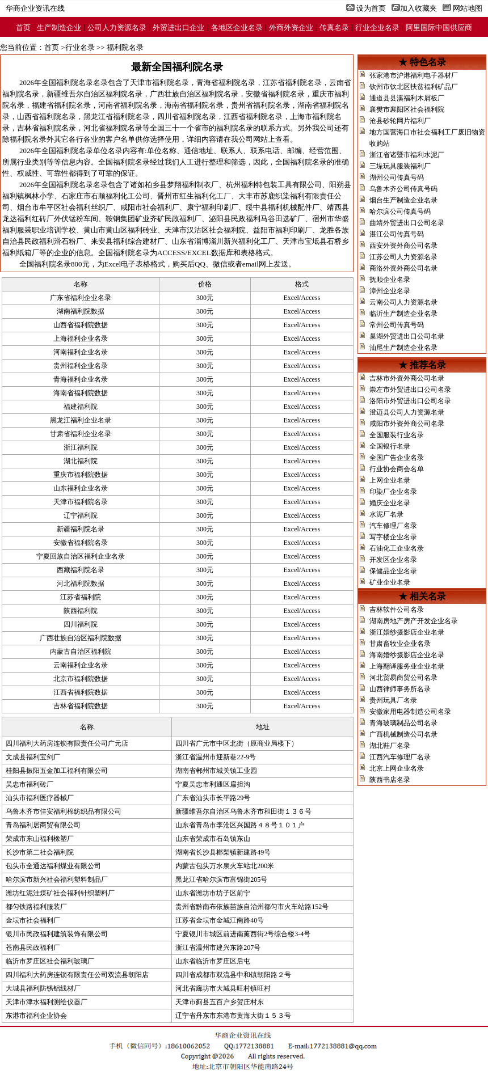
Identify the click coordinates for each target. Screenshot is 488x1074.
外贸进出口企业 (178, 27)
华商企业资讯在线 (35, 8)
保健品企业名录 (393, 571)
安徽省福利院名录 (275, 94)
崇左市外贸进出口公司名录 (410, 390)
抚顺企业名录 (389, 280)
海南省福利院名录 (194, 105)
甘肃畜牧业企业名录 (400, 644)
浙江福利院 (81, 447)
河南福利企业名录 (80, 352)
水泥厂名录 (386, 514)
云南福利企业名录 (80, 665)
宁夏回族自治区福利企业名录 (80, 556)
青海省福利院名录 (225, 82)
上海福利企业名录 (80, 339)
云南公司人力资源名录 (403, 302)
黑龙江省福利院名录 (116, 116)
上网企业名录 (389, 480)
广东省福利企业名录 (80, 298)
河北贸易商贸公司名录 (403, 678)
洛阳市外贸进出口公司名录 (410, 401)
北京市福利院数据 (80, 679)
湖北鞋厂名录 (389, 746)
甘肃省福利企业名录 (80, 434)
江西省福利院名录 (253, 116)
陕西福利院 (81, 611)
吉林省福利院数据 (80, 706)
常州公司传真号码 (396, 325)
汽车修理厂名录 (393, 526)
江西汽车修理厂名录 (400, 757)
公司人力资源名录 (116, 27)
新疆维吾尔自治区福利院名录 (94, 94)
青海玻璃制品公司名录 (403, 723)
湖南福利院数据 (80, 311)
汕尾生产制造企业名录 (403, 348)
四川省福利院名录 (186, 116)
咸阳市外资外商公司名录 (406, 424)
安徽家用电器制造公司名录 (410, 712)
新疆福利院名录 (80, 529)
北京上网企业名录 (396, 768)
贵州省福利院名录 (260, 105)
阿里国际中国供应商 (439, 27)
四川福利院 (81, 624)
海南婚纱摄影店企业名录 (406, 655)
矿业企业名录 (389, 582)
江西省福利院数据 (80, 692)
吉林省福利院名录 (46, 128)
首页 (23, 27)
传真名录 (334, 27)
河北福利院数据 (80, 583)
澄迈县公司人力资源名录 (406, 412)
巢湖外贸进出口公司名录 (406, 336)
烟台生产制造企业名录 (403, 200)
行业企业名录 (377, 27)
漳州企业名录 (389, 291)
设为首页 (371, 8)
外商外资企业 (291, 27)
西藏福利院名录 (80, 570)
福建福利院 (81, 407)
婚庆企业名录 (389, 503)
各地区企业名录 (237, 27)
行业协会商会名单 (396, 469)
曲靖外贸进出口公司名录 (406, 223)
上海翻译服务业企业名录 (406, 666)
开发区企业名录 (393, 560)
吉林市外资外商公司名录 (406, 378)
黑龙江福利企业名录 (80, 420)
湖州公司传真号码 (396, 177)
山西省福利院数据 (80, 325)
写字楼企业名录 (393, 537)
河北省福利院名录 (112, 128)
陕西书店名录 (389, 780)
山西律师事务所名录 (400, 689)
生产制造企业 (59, 27)
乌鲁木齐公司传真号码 (403, 189)
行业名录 (80, 47)
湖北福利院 (81, 461)
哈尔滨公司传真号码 (400, 211)
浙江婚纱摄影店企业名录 (406, 632)
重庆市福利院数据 (80, 475)
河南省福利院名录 (127, 105)
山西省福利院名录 (46, 116)
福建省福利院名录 (61, 105)
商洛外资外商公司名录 (403, 268)
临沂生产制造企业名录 (403, 314)
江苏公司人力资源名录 (403, 257)
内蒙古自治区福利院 (80, 652)
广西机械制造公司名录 (403, 734)
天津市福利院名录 (159, 82)
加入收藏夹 (418, 8)
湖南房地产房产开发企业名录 (413, 621)
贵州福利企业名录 (80, 366)
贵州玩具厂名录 (393, 700)
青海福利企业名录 (80, 379)
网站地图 (467, 8)
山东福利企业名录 (80, 488)
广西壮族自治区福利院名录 (194, 94)
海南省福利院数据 (80, 393)
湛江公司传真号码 (396, 234)
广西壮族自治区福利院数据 (80, 638)
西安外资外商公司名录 (403, 246)
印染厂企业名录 (393, 492)
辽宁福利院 (81, 515)
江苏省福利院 (80, 597)
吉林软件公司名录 (396, 610)
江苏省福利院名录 (292, 82)
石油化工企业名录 (396, 548)
